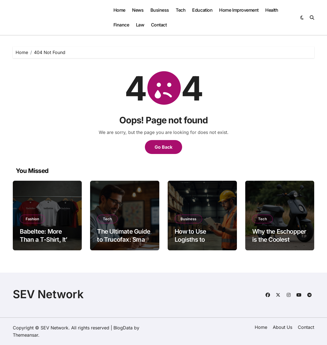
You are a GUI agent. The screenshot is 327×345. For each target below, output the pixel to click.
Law (140, 25)
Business (159, 10)
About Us (282, 327)
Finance (121, 25)
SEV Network (48, 294)
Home (119, 10)
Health (271, 10)
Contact (159, 25)
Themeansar (25, 335)
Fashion (32, 219)
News (137, 10)
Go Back (163, 147)
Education (202, 10)
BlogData (123, 328)
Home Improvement (238, 10)
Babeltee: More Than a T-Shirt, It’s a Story (47, 239)
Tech (180, 10)
